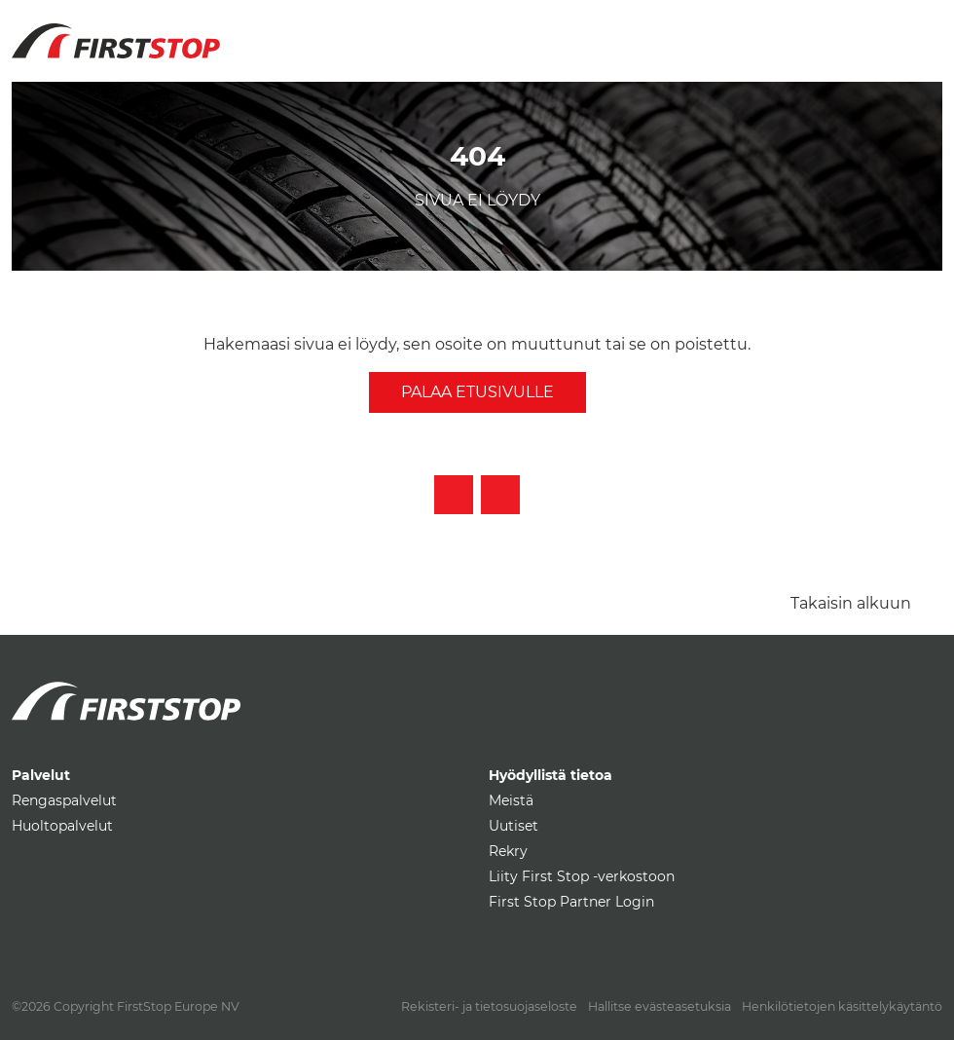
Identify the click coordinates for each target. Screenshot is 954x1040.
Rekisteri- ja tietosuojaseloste (489, 1006)
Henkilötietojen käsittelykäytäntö (842, 1006)
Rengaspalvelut (64, 800)
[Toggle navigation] (920, 29)
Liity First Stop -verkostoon (582, 876)
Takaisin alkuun (850, 603)
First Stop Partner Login (571, 901)
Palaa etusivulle (477, 392)
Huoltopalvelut (62, 826)
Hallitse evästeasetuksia (659, 1006)
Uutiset (513, 826)
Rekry (508, 851)
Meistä (511, 800)
